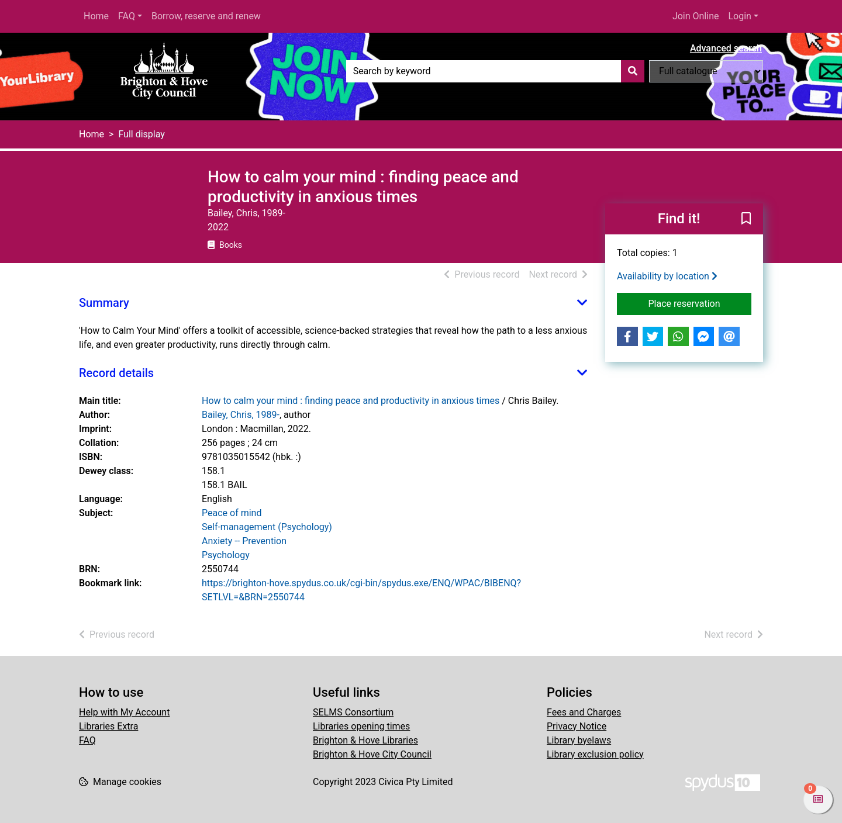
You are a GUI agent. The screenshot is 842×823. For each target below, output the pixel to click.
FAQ (126, 16)
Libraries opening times (361, 726)
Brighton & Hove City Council (372, 754)
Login (739, 16)
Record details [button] (116, 373)
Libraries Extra (108, 726)
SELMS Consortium (353, 712)
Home (96, 16)
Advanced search (726, 48)
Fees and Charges (584, 712)
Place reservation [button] (700, 302)
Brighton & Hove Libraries (365, 740)
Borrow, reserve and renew (206, 16)
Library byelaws (579, 740)
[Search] (632, 71)
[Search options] (706, 71)
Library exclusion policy (595, 754)
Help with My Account (124, 712)
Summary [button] (104, 303)
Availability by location (667, 276)
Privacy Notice (576, 726)
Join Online (695, 16)
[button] (746, 219)
